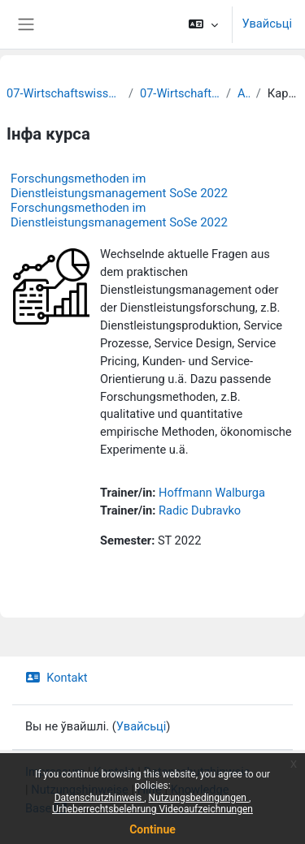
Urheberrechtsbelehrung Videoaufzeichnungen (152, 809)
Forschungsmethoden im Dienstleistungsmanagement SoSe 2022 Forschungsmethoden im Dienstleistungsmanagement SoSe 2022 (119, 200)
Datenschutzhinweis (99, 797)
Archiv (243, 93)
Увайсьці (267, 23)
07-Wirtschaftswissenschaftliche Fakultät (64, 93)
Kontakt (56, 677)
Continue (152, 829)
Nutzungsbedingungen (199, 797)
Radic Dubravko (200, 510)
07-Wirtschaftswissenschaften (180, 93)
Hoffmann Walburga (212, 492)
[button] (203, 24)
